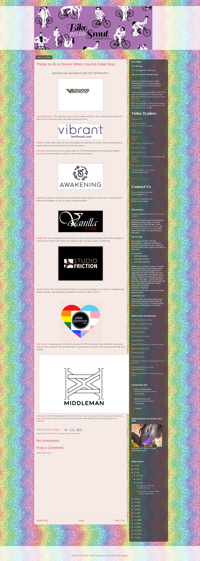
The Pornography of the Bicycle (143, 170)
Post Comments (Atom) (86, 529)
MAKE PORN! (140, 287)
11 (135, 523)
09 (135, 530)
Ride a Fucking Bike (143, 389)
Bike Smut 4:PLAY (139, 152)
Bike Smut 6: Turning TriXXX (143, 143)
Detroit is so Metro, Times (142, 324)
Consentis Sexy (135, 138)
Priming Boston (138, 353)
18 (135, 499)
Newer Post (42, 520)
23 (135, 465)
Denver (69, 433)
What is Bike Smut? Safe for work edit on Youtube (142, 124)
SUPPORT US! (138, 296)
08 (135, 534)
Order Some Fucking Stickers (145, 391)
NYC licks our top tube (140, 336)
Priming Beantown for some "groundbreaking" (143, 368)
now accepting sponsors (141, 303)
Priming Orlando (138, 357)
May (138, 476)
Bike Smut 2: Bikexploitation (142, 165)
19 (135, 473)
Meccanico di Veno (142, 399)
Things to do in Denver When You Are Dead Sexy (147, 492)
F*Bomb (137, 408)
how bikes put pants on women (144, 228)
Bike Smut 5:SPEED (139, 148)
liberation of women (151, 226)
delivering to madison (140, 328)
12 (135, 520)
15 (135, 509)
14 (135, 513)
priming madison (138, 332)
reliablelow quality (136, 160)
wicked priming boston (140, 349)
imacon (107, 555)
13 (135, 516)
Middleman (40, 416)
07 (135, 537)
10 (135, 527)
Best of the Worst (50, 433)
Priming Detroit (137, 340)
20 (135, 469)
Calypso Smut (137, 119)
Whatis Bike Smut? (137, 131)
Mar (138, 483)
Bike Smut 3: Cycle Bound (141, 157)
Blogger (124, 555)
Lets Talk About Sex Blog (142, 320)
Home (81, 520)
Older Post (119, 520)
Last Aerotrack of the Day (144, 401)
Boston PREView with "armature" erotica (148, 344)
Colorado (61, 433)
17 (135, 502)
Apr (138, 479)
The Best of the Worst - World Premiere (145, 487)
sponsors (76, 433)
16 (135, 506)
